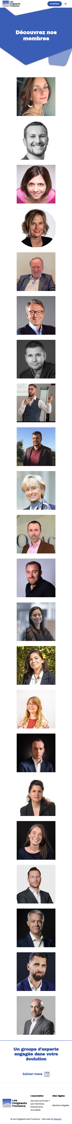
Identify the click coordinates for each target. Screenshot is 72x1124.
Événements (36, 1106)
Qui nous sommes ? (40, 1100)
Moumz (57, 1119)
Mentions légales (60, 1105)
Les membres (37, 1103)
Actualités (35, 1109)
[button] (65, 4)
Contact (54, 3)
